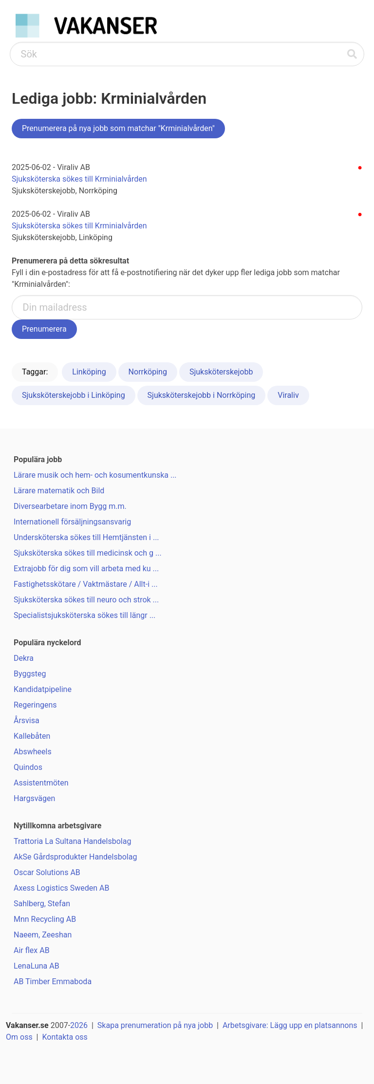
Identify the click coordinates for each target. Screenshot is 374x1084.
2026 (79, 1025)
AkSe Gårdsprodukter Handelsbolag (75, 856)
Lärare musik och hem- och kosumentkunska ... (95, 475)
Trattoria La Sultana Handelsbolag (72, 841)
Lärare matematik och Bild (59, 490)
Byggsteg (30, 673)
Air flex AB (32, 950)
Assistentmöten (41, 782)
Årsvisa (26, 720)
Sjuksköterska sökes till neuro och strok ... (86, 599)
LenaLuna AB (36, 966)
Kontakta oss (64, 1037)
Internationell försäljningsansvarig (72, 521)
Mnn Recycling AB (45, 919)
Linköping (89, 371)
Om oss (19, 1037)
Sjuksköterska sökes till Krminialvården (79, 179)
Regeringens (35, 705)
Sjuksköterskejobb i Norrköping (202, 395)
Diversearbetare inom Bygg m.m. (70, 506)
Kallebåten (32, 736)
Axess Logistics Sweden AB (62, 888)
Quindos (28, 767)
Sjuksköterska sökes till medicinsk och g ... (88, 553)
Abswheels (33, 751)
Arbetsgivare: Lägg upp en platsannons (290, 1025)
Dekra (24, 658)
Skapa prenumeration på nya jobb (155, 1025)
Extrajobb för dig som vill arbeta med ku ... (86, 568)
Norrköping (148, 371)
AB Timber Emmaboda (53, 981)
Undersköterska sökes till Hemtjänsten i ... (86, 537)
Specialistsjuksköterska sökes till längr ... (84, 615)
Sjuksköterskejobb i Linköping (73, 395)
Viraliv (288, 395)
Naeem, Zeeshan (43, 934)
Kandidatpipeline (43, 689)
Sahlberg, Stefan (42, 903)
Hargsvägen (34, 798)
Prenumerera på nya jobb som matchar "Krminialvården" (118, 128)
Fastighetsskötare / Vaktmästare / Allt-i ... (86, 584)
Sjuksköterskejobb (221, 371)
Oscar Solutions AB (47, 872)
